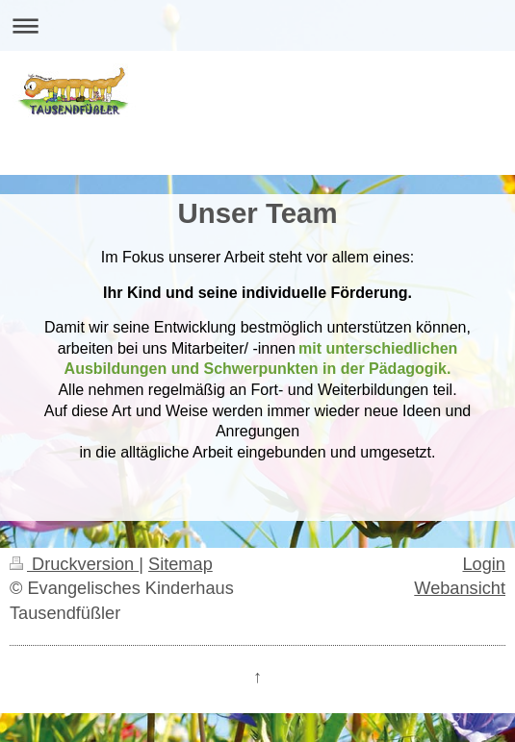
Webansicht (459, 588)
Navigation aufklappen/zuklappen (257, 25)
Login (483, 564)
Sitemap (180, 564)
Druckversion (74, 564)
